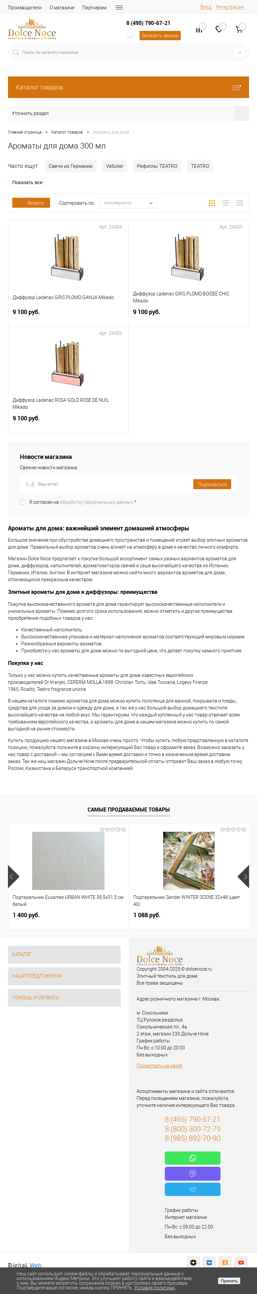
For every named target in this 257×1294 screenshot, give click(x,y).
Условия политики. (154, 1287)
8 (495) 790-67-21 (148, 23)
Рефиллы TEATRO (157, 166)
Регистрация (230, 7)
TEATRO (200, 166)
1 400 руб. (26, 915)
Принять (229, 1280)
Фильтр (31, 203)
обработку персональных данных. (97, 502)
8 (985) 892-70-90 (193, 1138)
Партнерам (94, 7)
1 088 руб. (147, 915)
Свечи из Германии (71, 166)
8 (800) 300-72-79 (193, 1129)
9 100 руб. (68, 315)
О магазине (62, 7)
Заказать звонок (160, 35)
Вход (206, 7)
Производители (25, 7)
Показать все (27, 182)
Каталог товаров (128, 87)
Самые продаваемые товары (129, 809)
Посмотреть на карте (159, 1065)
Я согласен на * (82, 502)
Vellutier (114, 166)
